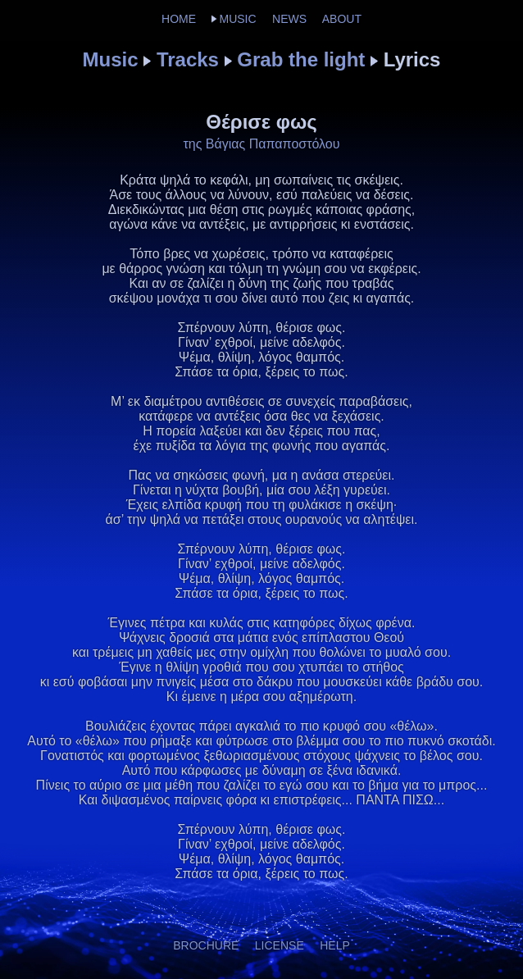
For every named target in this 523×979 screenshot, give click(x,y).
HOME (178, 18)
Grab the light (301, 59)
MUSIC (237, 18)
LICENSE (279, 945)
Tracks (188, 59)
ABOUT (342, 18)
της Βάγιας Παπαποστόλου (261, 144)
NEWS (289, 18)
